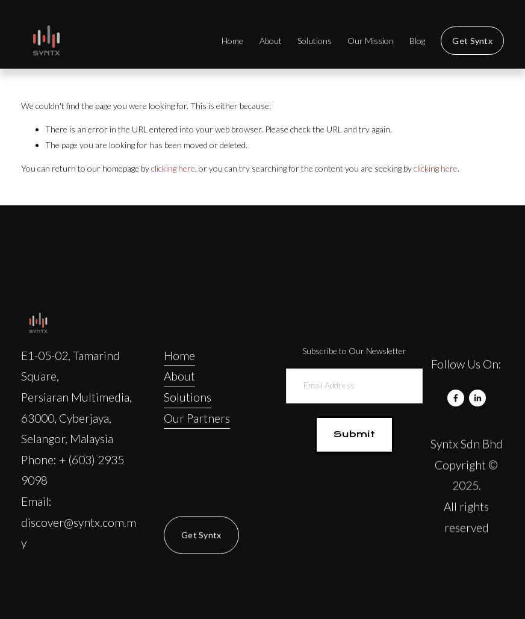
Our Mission (370, 41)
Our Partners (197, 418)
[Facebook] (455, 398)
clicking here (173, 168)
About (270, 41)
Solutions (314, 41)
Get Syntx (472, 41)
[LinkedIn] (477, 398)
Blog (417, 41)
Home (232, 41)
